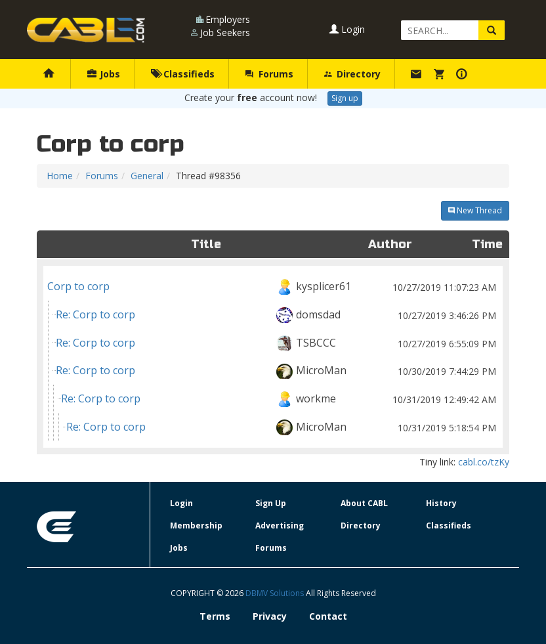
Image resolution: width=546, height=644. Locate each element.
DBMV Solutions (275, 593)
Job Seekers (225, 32)
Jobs (103, 74)
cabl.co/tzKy (483, 462)
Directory (352, 74)
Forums (269, 74)
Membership (196, 525)
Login (347, 29)
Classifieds (183, 74)
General (147, 175)
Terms (215, 616)
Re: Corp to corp (277, 314)
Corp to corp (273, 286)
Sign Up (270, 503)
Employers (227, 19)
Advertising (279, 525)
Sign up (344, 98)
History (441, 503)
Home (60, 175)
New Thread (475, 210)
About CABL (364, 503)
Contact (328, 616)
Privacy (270, 616)
